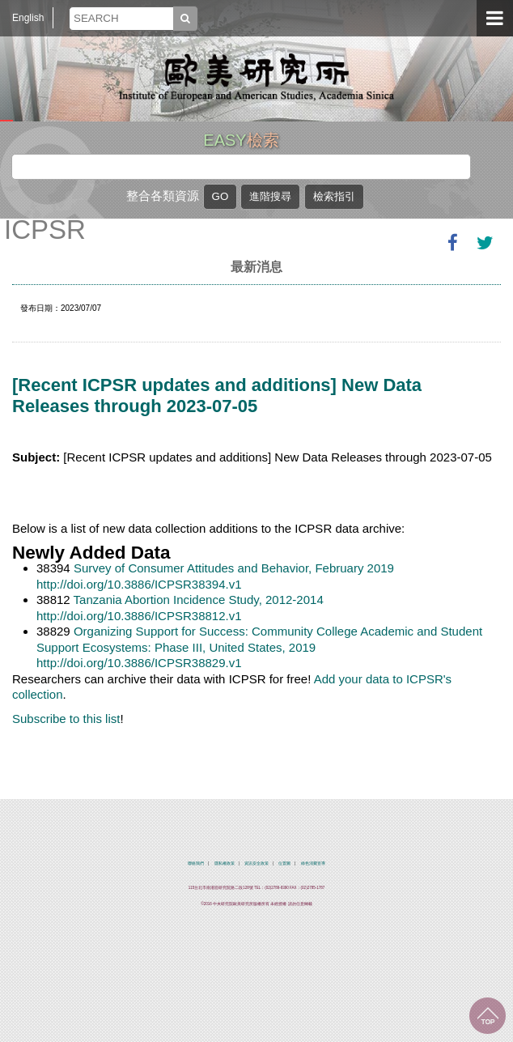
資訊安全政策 (256, 863)
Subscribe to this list (66, 718)
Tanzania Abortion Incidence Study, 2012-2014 (199, 599)
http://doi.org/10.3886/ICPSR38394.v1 (139, 584)
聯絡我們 (196, 863)
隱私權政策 (224, 863)
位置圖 (284, 863)
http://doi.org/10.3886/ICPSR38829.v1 (139, 663)
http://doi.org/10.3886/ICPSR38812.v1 (139, 616)
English (28, 17)
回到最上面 (487, 1015)
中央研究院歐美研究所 (256, 77)
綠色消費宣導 (313, 863)
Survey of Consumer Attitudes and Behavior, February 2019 (234, 568)
